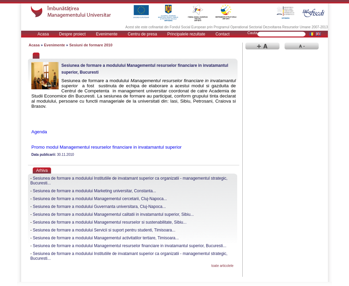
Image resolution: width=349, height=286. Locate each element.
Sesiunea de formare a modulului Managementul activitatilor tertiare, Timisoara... (106, 238)
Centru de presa (142, 34)
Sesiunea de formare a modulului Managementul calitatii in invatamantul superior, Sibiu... (113, 214)
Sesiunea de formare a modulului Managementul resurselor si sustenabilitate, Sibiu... (109, 222)
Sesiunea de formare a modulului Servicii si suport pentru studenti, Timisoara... (104, 230)
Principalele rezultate (186, 34)
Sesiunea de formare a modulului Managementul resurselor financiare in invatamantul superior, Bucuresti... (129, 245)
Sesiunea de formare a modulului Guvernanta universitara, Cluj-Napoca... (99, 206)
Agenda (39, 131)
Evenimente (106, 34)
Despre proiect (72, 34)
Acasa (43, 34)
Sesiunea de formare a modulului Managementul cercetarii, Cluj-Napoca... (100, 198)
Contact (222, 34)
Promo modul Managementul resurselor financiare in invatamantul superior (106, 147)
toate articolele (222, 266)
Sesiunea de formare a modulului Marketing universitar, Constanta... (94, 191)
